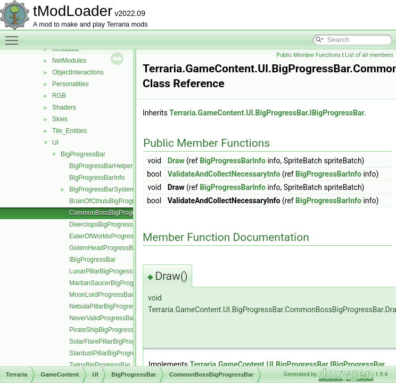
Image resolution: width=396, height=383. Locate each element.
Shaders (64, 107)
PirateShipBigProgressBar (106, 330)
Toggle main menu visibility (14, 35)
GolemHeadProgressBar (104, 248)
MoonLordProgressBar (101, 294)
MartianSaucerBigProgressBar (112, 283)
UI (55, 142)
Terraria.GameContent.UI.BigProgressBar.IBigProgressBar (267, 113)
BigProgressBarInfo (97, 177)
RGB (59, 95)
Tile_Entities (69, 131)
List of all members (369, 55)
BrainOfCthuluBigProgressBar (111, 201)
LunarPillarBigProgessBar (105, 271)
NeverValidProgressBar (102, 318)
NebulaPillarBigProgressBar (108, 306)
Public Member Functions (308, 55)
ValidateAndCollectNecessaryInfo (224, 174)
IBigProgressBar (92, 259)
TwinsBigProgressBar (99, 365)
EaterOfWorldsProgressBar (107, 236)
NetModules (69, 60)
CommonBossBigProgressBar (111, 213)
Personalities (70, 84)
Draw (176, 160)
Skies (60, 119)
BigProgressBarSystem (102, 189)
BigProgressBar (83, 154)
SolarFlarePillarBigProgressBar (113, 341)
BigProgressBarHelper (101, 166)
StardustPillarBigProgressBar (110, 353)
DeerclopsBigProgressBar (106, 224)
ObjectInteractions (78, 72)
